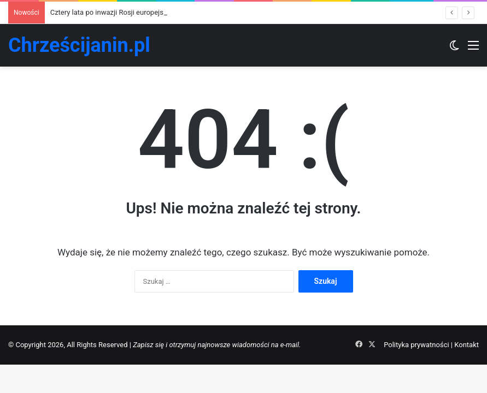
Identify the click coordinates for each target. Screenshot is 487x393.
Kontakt (466, 345)
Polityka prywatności (416, 345)
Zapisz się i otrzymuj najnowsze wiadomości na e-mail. (217, 345)
